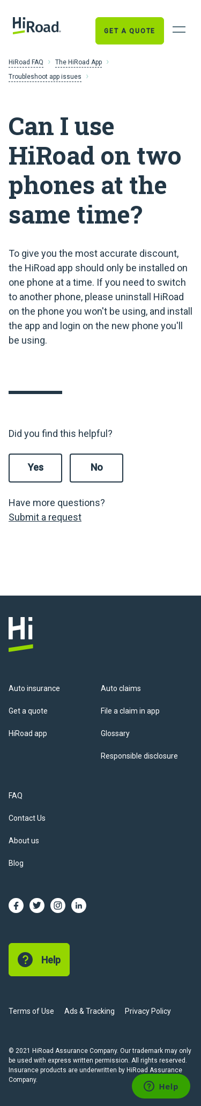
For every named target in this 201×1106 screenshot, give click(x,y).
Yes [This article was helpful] (35, 467)
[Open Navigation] (179, 29)
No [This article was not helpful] (97, 467)
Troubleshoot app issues (45, 76)
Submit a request (45, 517)
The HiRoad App (78, 62)
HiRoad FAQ (26, 62)
